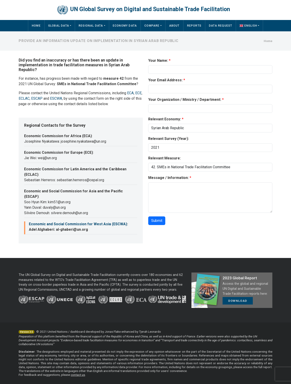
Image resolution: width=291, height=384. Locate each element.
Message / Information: (168, 178)
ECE (138, 93)
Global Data (58, 25)
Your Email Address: (165, 80)
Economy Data (125, 25)
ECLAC (24, 98)
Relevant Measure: (164, 158)
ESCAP (37, 98)
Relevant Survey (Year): (168, 138)
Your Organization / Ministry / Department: (184, 99)
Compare (151, 25)
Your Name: (158, 60)
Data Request (220, 25)
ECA (130, 93)
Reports (194, 25)
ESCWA (56, 98)
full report (265, 367)
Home (36, 25)
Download (237, 300)
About (174, 25)
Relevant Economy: (164, 119)
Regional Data (91, 25)
